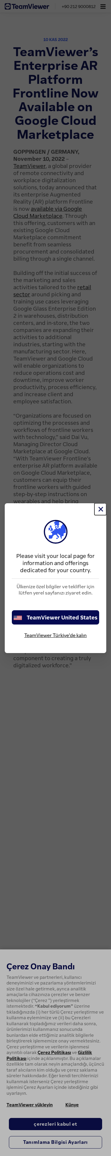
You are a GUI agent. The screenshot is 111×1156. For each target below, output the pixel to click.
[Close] (100, 509)
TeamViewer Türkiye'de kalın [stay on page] (55, 635)
